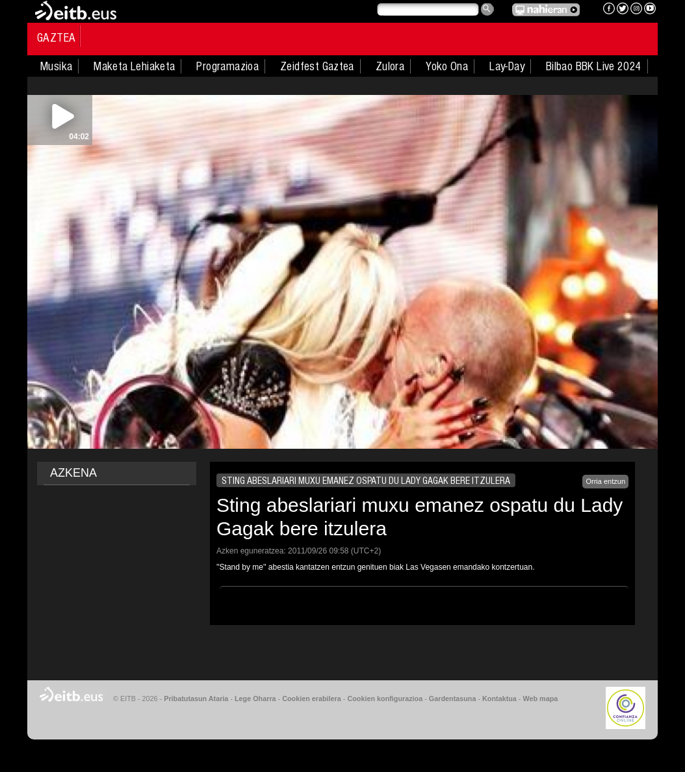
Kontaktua (499, 698)
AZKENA (73, 472)
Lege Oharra (255, 698)
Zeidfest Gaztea (317, 66)
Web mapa (540, 698)
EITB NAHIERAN (546, 9)
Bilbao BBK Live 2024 (593, 66)
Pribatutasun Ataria (196, 698)
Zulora (390, 66)
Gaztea (56, 38)
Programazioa (227, 66)
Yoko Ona (447, 66)
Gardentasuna (452, 698)
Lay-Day (506, 66)
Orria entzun (605, 481)
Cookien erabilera (311, 698)
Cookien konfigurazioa (384, 698)
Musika (56, 66)
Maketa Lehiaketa (134, 66)
